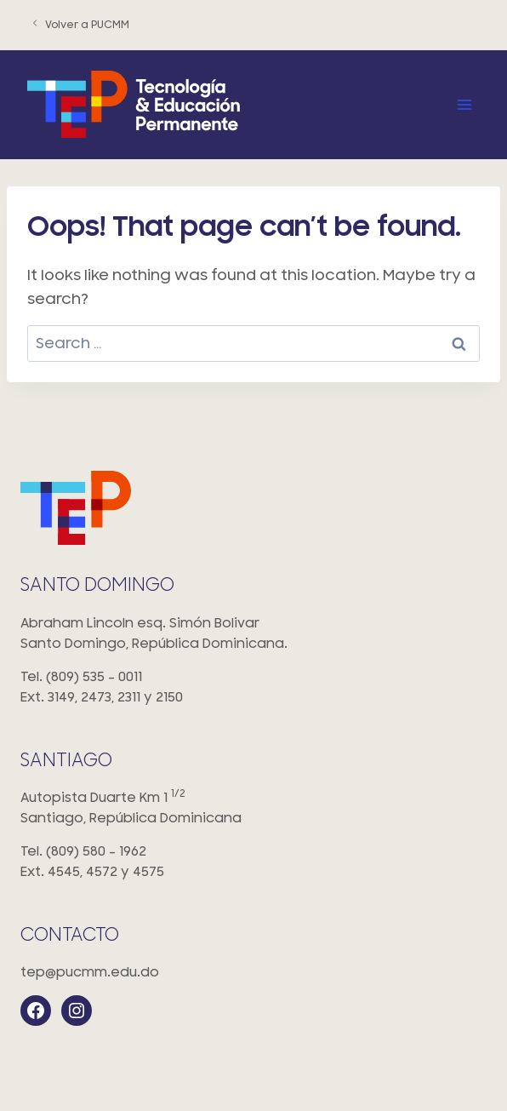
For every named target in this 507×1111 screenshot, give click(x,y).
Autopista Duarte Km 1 (253, 809)
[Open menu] (464, 104)
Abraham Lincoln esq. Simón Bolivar (253, 635)
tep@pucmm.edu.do (89, 972)
